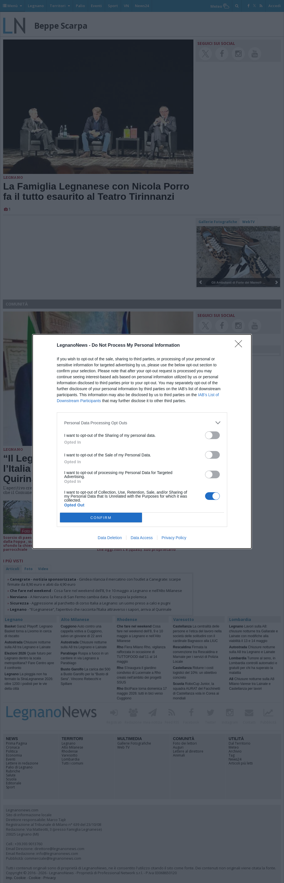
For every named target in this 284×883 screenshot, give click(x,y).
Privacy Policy (174, 537)
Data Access (142, 537)
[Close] (240, 345)
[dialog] (142, 441)
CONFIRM (101, 518)
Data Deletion (110, 537)
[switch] (212, 435)
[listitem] (142, 423)
